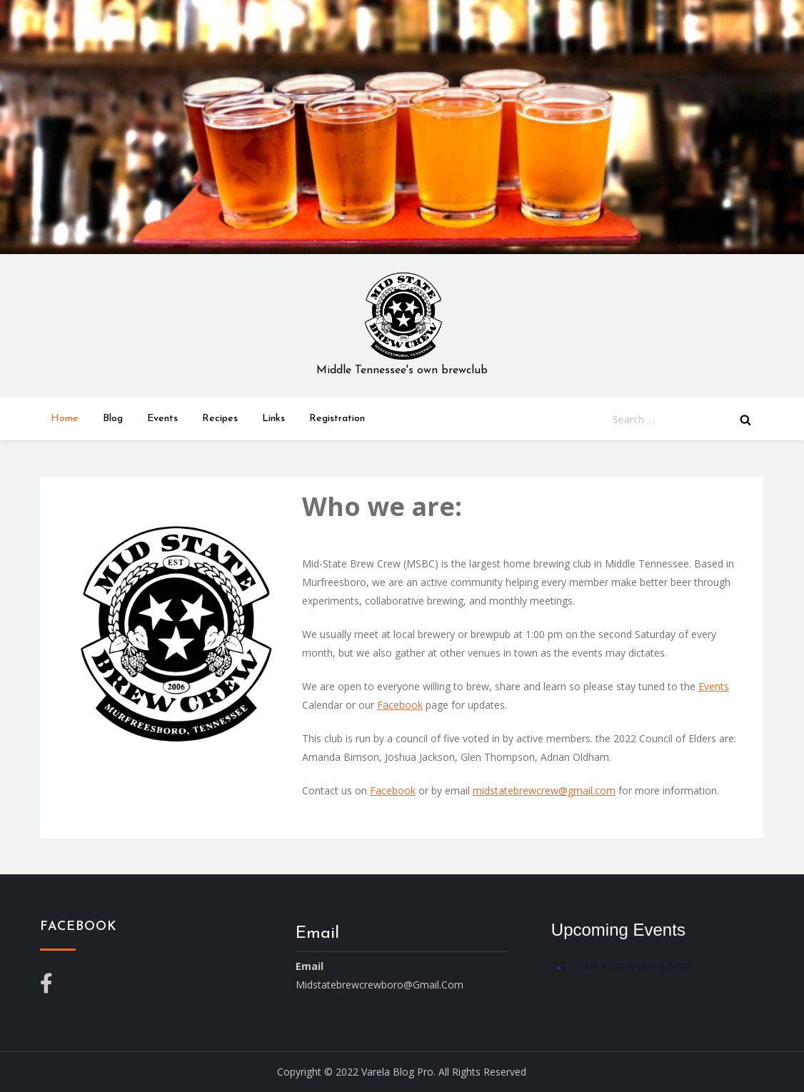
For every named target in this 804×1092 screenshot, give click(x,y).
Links (273, 418)
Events (162, 418)
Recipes (220, 418)
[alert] (657, 966)
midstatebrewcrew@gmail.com (544, 790)
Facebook (400, 705)
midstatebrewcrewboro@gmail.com (379, 984)
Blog (113, 418)
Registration (337, 418)
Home (65, 418)
